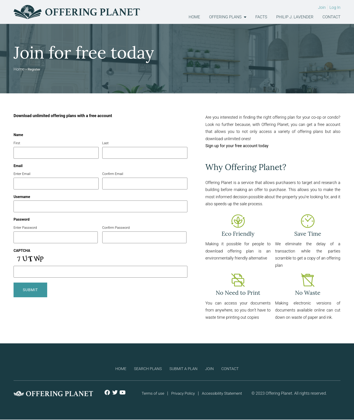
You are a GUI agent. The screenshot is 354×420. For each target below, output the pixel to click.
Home (194, 17)
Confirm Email (112, 174)
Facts (261, 17)
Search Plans (145, 368)
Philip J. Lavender (295, 17)
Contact (331, 17)
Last (105, 143)
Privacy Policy (182, 394)
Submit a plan (183, 368)
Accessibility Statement (223, 394)
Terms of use (151, 394)
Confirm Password (116, 227)
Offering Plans (227, 17)
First (17, 143)
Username (22, 197)
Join (211, 368)
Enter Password (25, 227)
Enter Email (22, 174)
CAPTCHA (22, 250)
